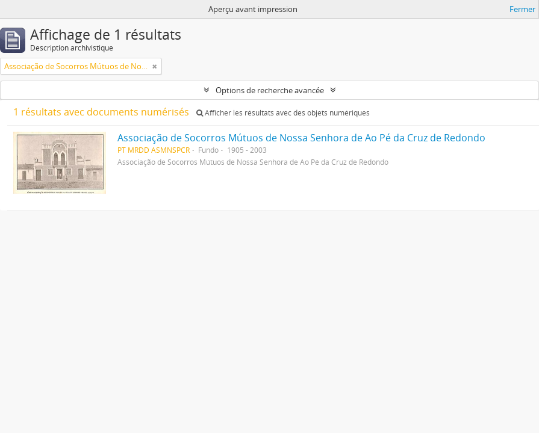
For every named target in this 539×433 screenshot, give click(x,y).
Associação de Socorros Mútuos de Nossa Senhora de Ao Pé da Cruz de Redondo (301, 137)
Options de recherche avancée (270, 90)
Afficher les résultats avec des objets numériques (283, 113)
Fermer (522, 9)
